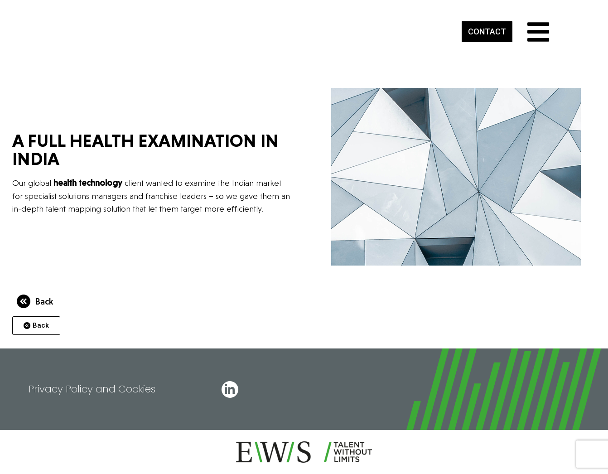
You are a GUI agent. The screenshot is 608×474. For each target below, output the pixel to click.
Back (44, 301)
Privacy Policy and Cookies (92, 389)
